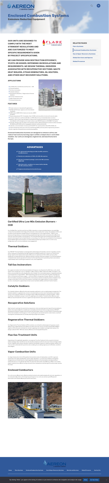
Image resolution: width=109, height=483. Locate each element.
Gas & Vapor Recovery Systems (84, 54)
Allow (85, 480)
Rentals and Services (73, 470)
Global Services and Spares (83, 57)
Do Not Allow (94, 480)
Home (10, 470)
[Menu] (98, 6)
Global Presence (79, 61)
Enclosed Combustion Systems (85, 50)
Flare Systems (78, 46)
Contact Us (97, 470)
